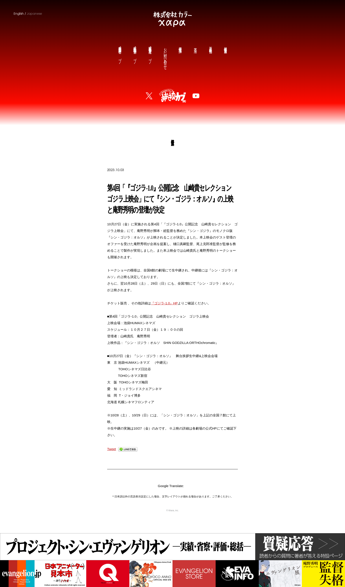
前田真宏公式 (119, 51)
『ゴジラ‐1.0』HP (164, 303)
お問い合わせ (165, 55)
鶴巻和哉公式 (134, 51)
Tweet (111, 449)
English (19, 14)
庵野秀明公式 (149, 51)
